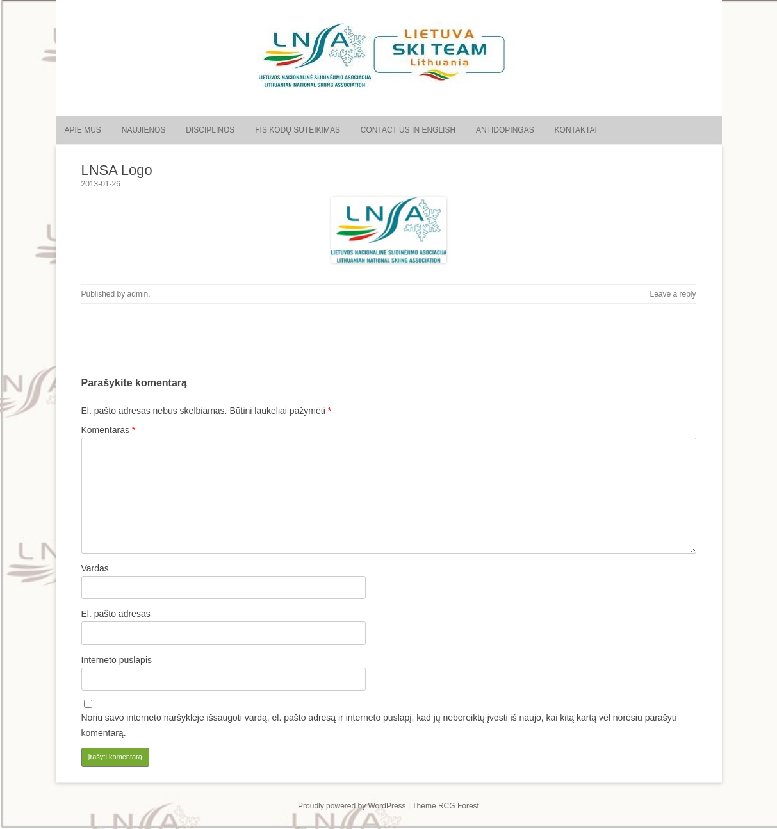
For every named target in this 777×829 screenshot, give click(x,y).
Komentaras (108, 430)
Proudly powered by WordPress (352, 805)
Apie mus (83, 130)
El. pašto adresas (116, 614)
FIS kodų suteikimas (297, 130)
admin (138, 294)
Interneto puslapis (116, 660)
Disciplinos (210, 130)
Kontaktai (576, 130)
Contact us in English (408, 130)
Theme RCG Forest (445, 805)
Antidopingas (505, 130)
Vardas (95, 568)
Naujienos (144, 130)
